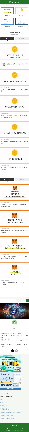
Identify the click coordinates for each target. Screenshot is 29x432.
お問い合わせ (6, 428)
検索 (27, 300)
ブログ (22, 179)
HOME (14, 425)
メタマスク (7, 179)
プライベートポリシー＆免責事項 (18, 428)
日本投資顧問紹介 (4, 409)
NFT (7, 38)
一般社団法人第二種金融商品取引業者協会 (10, 412)
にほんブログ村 (4, 393)
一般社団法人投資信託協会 (6, 415)
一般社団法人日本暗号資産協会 (8, 418)
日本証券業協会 (4, 402)
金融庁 (1, 399)
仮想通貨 (21, 38)
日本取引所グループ (5, 406)
